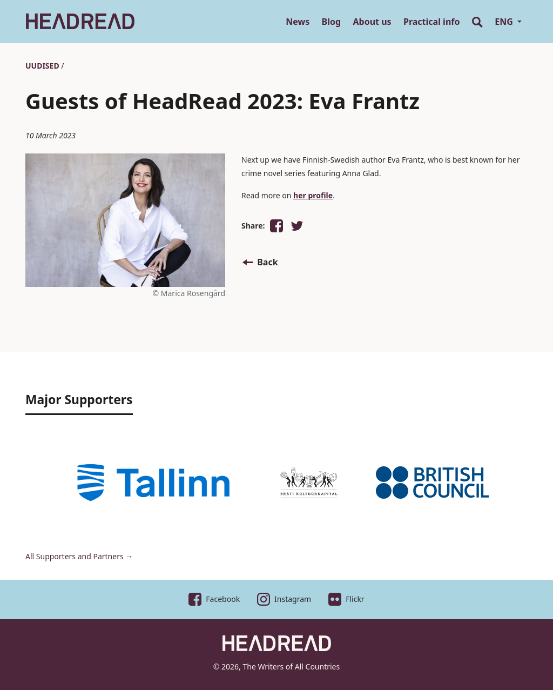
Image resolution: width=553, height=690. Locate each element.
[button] (276, 225)
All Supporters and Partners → (79, 556)
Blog (331, 22)
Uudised (42, 66)
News (297, 22)
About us (372, 22)
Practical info (431, 22)
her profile (313, 195)
